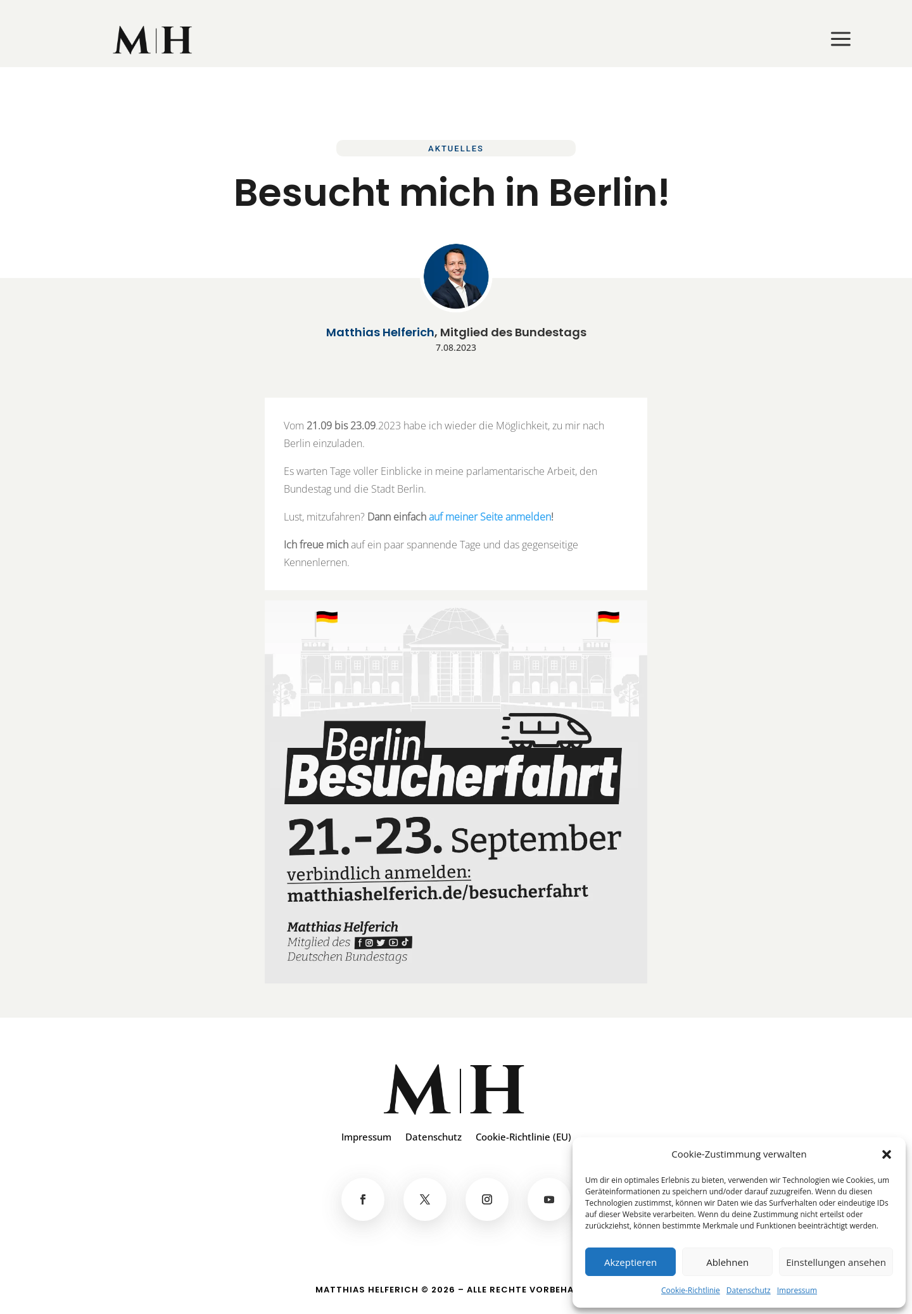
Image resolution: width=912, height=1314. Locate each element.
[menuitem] (153, 40)
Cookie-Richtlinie (690, 1290)
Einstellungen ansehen (836, 1262)
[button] (886, 1154)
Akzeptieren (630, 1262)
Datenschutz (748, 1290)
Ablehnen (727, 1262)
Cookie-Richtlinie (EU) (523, 1137)
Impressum (797, 1290)
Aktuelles (456, 148)
